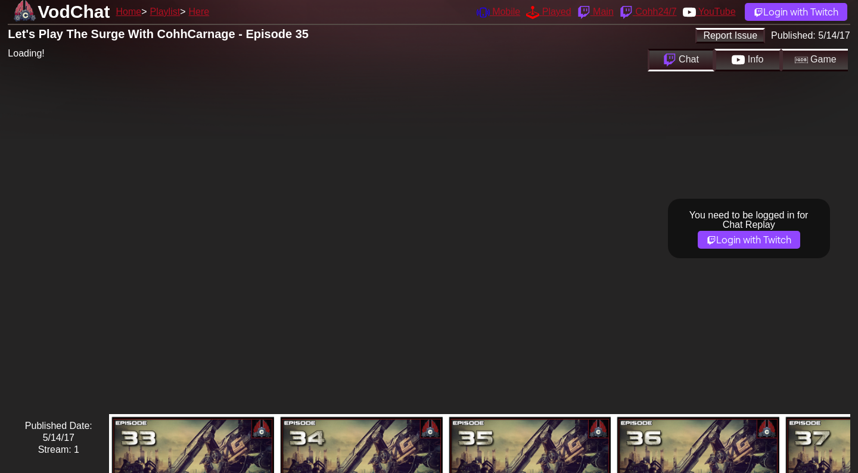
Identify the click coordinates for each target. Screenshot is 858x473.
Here (199, 12)
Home (128, 12)
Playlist (165, 12)
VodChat (74, 11)
